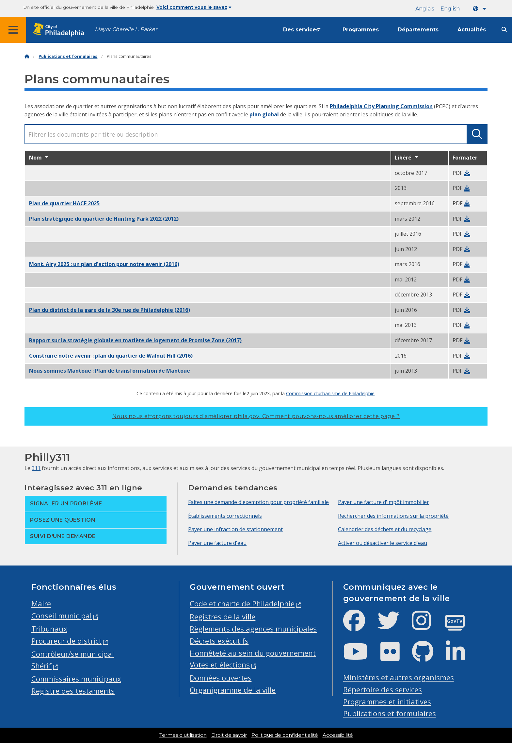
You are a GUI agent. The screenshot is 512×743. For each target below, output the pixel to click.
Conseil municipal (61, 616)
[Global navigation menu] (13, 30)
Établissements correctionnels (225, 515)
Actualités (471, 29)
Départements (418, 29)
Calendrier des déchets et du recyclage (384, 529)
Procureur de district (66, 641)
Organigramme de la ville (233, 690)
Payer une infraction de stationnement (235, 529)
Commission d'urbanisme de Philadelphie (330, 393)
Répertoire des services (382, 689)
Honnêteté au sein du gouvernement (253, 653)
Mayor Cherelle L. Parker (126, 29)
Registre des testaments (73, 691)
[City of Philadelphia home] (60, 30)
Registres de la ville (222, 617)
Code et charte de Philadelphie (242, 604)
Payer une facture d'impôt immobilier (383, 502)
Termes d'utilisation (183, 735)
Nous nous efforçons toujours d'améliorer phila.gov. (256, 416)
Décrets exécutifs (219, 641)
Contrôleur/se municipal (72, 654)
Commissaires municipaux (76, 679)
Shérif (41, 666)
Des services (301, 29)
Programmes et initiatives (387, 702)
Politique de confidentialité (284, 735)
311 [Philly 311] (36, 468)
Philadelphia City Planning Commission (381, 106)
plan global (264, 114)
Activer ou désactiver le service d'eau (382, 543)
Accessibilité (338, 735)
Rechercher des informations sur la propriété (393, 515)
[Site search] (504, 30)
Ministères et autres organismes (398, 677)
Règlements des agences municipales (253, 629)
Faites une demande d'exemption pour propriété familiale (258, 502)
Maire (41, 604)
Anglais (424, 9)
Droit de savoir (229, 735)
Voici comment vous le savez (194, 7)
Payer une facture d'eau (217, 543)
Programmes (361, 29)
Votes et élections (220, 665)
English (450, 9)
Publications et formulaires (68, 56)
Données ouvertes (220, 678)
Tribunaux (49, 629)
